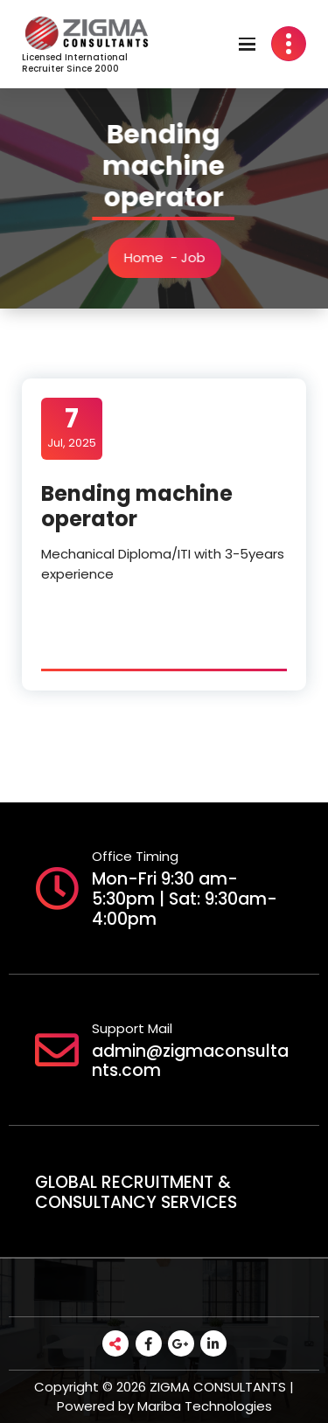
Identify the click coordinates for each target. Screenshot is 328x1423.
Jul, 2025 (72, 427)
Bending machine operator (137, 506)
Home (145, 257)
